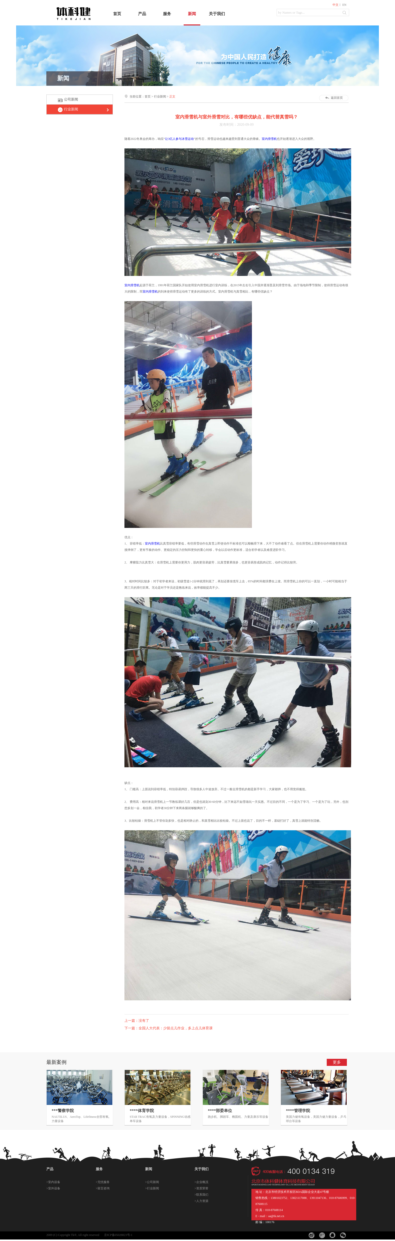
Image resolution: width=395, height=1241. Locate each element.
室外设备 (54, 1188)
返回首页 (337, 98)
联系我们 (202, 1194)
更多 (337, 1062)
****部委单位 (220, 1110)
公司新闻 (71, 99)
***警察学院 (63, 1110)
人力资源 (202, 1201)
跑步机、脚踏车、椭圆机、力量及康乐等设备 (238, 1117)
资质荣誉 (202, 1188)
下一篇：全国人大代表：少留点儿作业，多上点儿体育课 (168, 1028)
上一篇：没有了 (136, 1021)
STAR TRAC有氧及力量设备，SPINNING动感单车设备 (160, 1119)
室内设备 (54, 1182)
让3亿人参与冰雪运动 (179, 139)
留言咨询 (103, 1188)
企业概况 (202, 1182)
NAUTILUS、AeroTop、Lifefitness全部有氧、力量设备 (82, 1119)
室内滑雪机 (269, 139)
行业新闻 (71, 109)
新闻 (192, 14)
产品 (142, 14)
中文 (336, 5)
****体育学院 (142, 1110)
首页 (117, 14)
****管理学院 (298, 1110)
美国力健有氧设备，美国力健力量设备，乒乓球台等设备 (316, 1119)
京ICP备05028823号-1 (118, 1235)
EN (344, 5)
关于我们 (217, 14)
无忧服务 (103, 1182)
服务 (167, 14)
